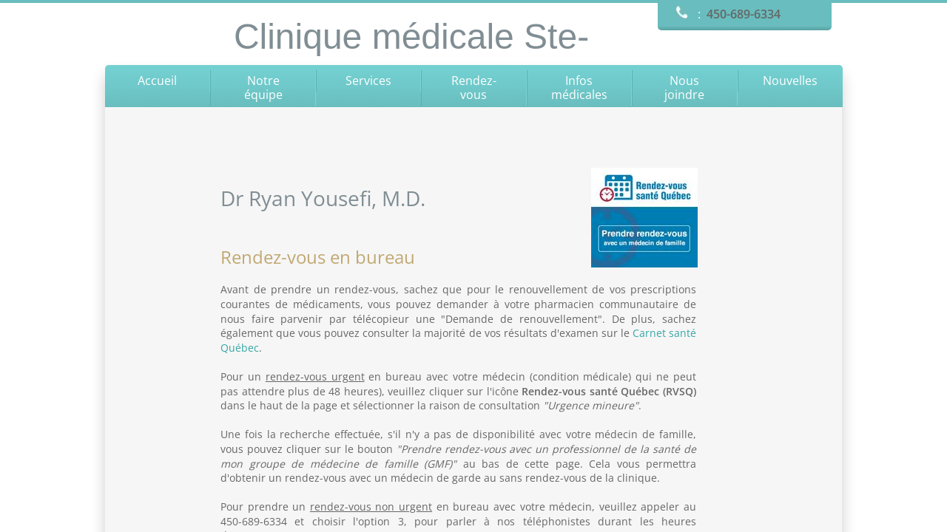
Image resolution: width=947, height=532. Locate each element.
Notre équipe (263, 87)
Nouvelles (790, 80)
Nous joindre (684, 87)
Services (368, 80)
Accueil (157, 80)
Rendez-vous (473, 87)
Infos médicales (579, 87)
